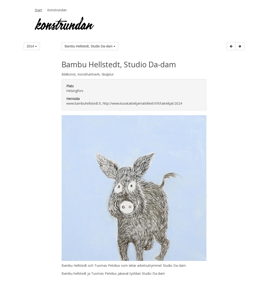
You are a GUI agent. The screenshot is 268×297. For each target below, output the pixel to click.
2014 (32, 46)
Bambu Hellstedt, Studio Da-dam (90, 46)
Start (38, 10)
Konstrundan (57, 10)
